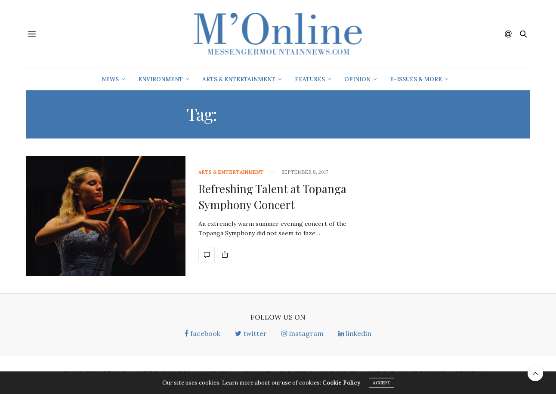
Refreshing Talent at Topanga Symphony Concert (272, 196)
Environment (160, 79)
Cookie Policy (341, 384)
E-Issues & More (416, 79)
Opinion (357, 79)
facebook (202, 333)
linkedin (354, 333)
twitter (251, 333)
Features (310, 79)
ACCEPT (381, 384)
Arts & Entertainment (238, 79)
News (110, 79)
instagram (302, 333)
